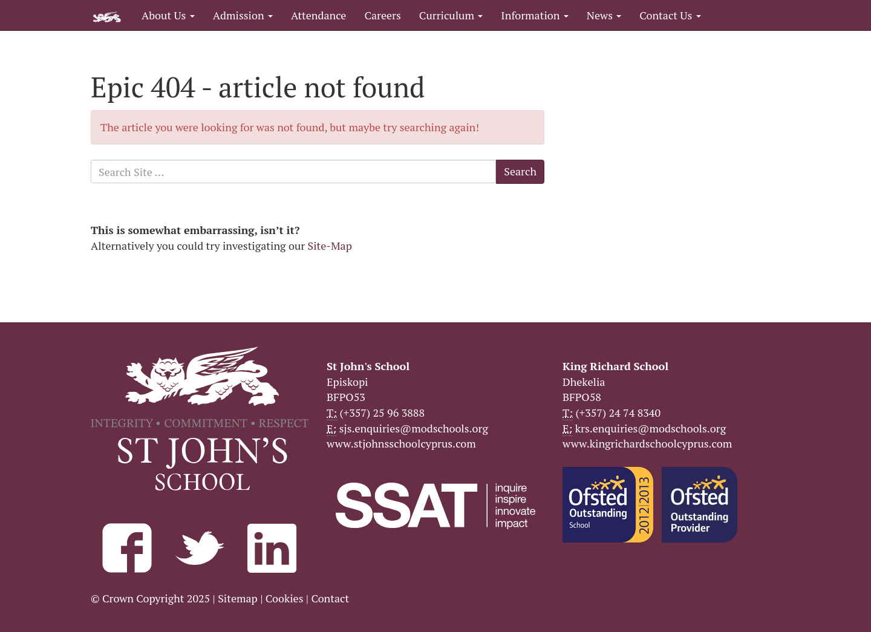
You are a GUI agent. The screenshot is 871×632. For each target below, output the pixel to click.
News (604, 15)
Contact (330, 598)
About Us (168, 15)
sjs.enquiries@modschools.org (413, 428)
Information (534, 15)
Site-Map (330, 245)
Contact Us (669, 15)
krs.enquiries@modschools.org (650, 428)
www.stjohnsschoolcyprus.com (401, 443)
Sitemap (238, 598)
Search (520, 171)
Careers (382, 15)
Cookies (285, 598)
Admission (243, 15)
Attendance (318, 15)
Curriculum (451, 15)
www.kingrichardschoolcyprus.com (647, 443)
